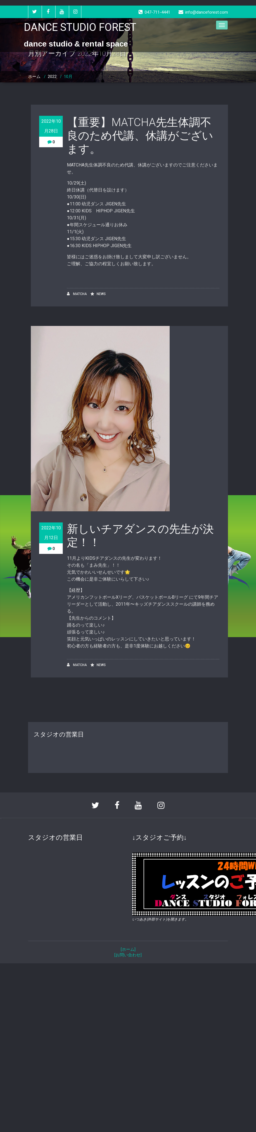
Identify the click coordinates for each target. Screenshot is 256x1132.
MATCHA (77, 294)
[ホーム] (128, 949)
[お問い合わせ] (128, 954)
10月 (68, 76)
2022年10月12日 (51, 532)
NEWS (101, 294)
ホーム (34, 76)
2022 (52, 76)
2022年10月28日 (51, 126)
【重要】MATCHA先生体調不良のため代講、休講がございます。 (140, 136)
